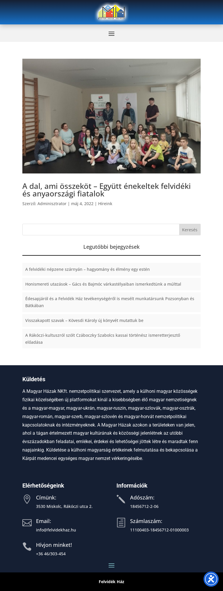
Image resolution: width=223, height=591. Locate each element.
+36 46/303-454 (51, 553)
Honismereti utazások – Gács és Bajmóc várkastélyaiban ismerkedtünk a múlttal (103, 284)
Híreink (105, 203)
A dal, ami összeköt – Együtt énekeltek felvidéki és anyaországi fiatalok (106, 190)
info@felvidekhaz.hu (56, 530)
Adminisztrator (51, 203)
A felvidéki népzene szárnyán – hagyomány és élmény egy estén (87, 269)
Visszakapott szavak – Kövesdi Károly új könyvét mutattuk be (84, 320)
